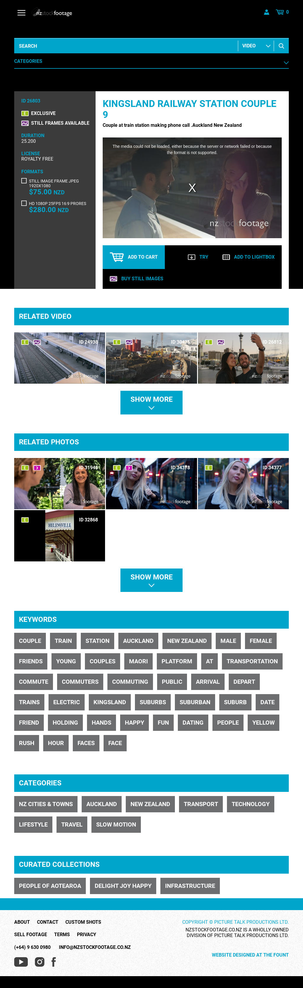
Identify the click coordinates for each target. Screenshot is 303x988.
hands (101, 722)
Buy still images (136, 278)
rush (26, 743)
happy (134, 722)
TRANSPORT (201, 804)
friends (31, 661)
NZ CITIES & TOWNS (46, 804)
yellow (263, 722)
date (267, 702)
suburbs (153, 702)
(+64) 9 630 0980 (32, 947)
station (97, 640)
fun (163, 722)
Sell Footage (30, 934)
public (172, 681)
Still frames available (60, 123)
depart (244, 681)
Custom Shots (83, 922)
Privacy (86, 934)
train (63, 640)
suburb (235, 702)
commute (33, 681)
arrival (208, 681)
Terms (62, 934)
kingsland (110, 702)
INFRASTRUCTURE (190, 885)
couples (102, 661)
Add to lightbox (249, 257)
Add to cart (134, 257)
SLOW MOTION (116, 824)
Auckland (138, 640)
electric (66, 702)
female (261, 640)
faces (86, 743)
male (228, 640)
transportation (252, 661)
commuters (80, 681)
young (66, 661)
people (228, 722)
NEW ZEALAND (150, 804)
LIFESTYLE (33, 824)
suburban (195, 702)
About (22, 922)
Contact (47, 922)
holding (65, 722)
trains (29, 702)
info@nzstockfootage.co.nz (95, 947)
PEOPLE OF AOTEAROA (50, 885)
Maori (138, 661)
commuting (130, 681)
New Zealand (187, 640)
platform (177, 661)
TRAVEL (72, 824)
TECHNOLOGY (251, 804)
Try (198, 257)
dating (193, 722)
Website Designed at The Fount (250, 955)
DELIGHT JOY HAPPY (123, 885)
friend (29, 722)
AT (209, 661)
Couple (30, 640)
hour (56, 743)
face (115, 743)
